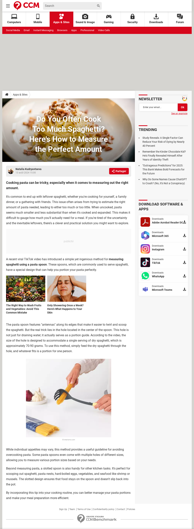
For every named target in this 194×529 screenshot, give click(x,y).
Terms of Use (84, 509)
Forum (180, 19)
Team (72, 509)
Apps (74, 30)
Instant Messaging (43, 30)
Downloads (156, 19)
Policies (131, 509)
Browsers (62, 30)
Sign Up (63, 509)
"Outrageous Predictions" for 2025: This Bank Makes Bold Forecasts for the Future (163, 169)
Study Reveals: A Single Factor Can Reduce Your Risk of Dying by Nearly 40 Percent (163, 141)
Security (132, 19)
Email (27, 30)
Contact (121, 509)
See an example (179, 113)
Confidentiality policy (103, 509)
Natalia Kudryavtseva (28, 169)
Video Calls (104, 30)
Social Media (13, 30)
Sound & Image (85, 19)
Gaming (109, 19)
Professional (87, 30)
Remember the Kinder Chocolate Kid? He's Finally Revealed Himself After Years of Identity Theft (164, 155)
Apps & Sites (61, 19)
